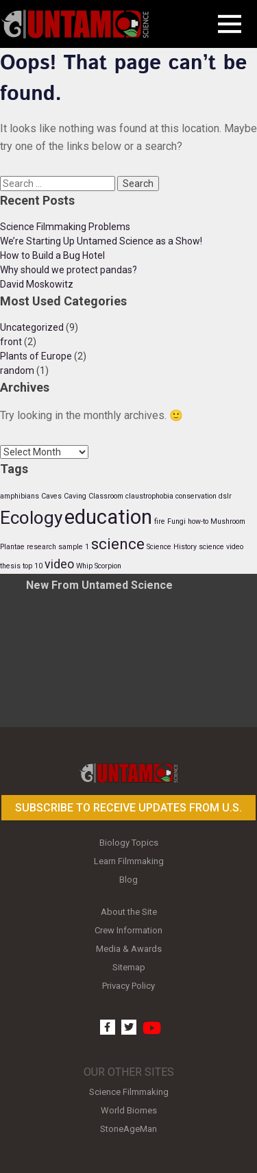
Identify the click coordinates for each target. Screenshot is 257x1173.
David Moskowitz (36, 284)
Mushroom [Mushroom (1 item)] (227, 521)
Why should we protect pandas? (68, 269)
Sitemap (128, 967)
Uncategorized (32, 327)
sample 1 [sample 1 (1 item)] (73, 546)
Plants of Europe (36, 356)
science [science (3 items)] (118, 544)
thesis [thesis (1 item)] (10, 566)
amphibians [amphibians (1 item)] (19, 496)
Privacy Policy (128, 986)
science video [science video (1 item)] (221, 546)
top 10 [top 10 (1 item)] (32, 566)
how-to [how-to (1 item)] (198, 521)
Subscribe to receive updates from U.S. (128, 807)
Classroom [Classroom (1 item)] (105, 496)
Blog (128, 879)
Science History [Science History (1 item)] (172, 546)
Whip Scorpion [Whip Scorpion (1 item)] (98, 566)
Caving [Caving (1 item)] (75, 496)
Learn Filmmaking (129, 861)
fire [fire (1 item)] (159, 521)
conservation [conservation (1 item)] (196, 496)
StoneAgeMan (128, 1129)
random (17, 370)
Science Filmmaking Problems (65, 226)
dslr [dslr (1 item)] (225, 496)
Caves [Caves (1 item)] (51, 496)
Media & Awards (129, 949)
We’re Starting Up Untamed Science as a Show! (101, 241)
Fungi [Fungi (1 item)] (176, 521)
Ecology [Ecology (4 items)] (31, 517)
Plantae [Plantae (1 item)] (12, 546)
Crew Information (128, 930)
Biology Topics (128, 842)
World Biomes (129, 1110)
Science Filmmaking (129, 1092)
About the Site (129, 912)
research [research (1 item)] (41, 546)
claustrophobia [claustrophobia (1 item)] (149, 496)
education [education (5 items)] (108, 517)
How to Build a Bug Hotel (52, 255)
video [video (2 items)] (59, 564)
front (11, 341)
